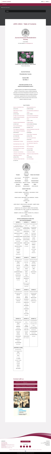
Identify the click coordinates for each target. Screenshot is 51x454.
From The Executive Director (31, 137)
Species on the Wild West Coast (18, 107)
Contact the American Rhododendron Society (25, 382)
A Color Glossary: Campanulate (32, 134)
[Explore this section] (25, 11)
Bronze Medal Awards (30, 146)
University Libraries (4, 4)
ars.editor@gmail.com (29, 43)
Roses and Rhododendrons (17, 125)
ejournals (4, 7)
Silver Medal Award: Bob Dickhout (18, 146)
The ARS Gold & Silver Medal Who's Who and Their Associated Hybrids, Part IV (32, 117)
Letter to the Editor (30, 148)
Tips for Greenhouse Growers (18, 134)
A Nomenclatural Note (30, 125)
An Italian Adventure (30, 122)
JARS (7, 7)
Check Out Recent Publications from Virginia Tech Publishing (25, 389)
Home (2, 7)
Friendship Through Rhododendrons (19, 122)
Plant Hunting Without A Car (31, 107)
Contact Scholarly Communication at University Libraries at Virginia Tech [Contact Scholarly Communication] (25, 386)
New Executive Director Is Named (18, 148)
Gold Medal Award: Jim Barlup (18, 141)
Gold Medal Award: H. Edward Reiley (33, 141)
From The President (16, 137)
